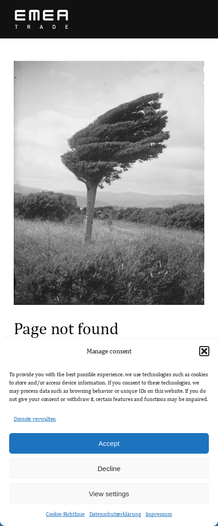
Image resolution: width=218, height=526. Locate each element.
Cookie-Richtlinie (65, 514)
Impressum (159, 514)
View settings (109, 494)
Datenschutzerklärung (115, 514)
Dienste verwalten (35, 419)
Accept (109, 443)
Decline (109, 468)
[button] (204, 351)
